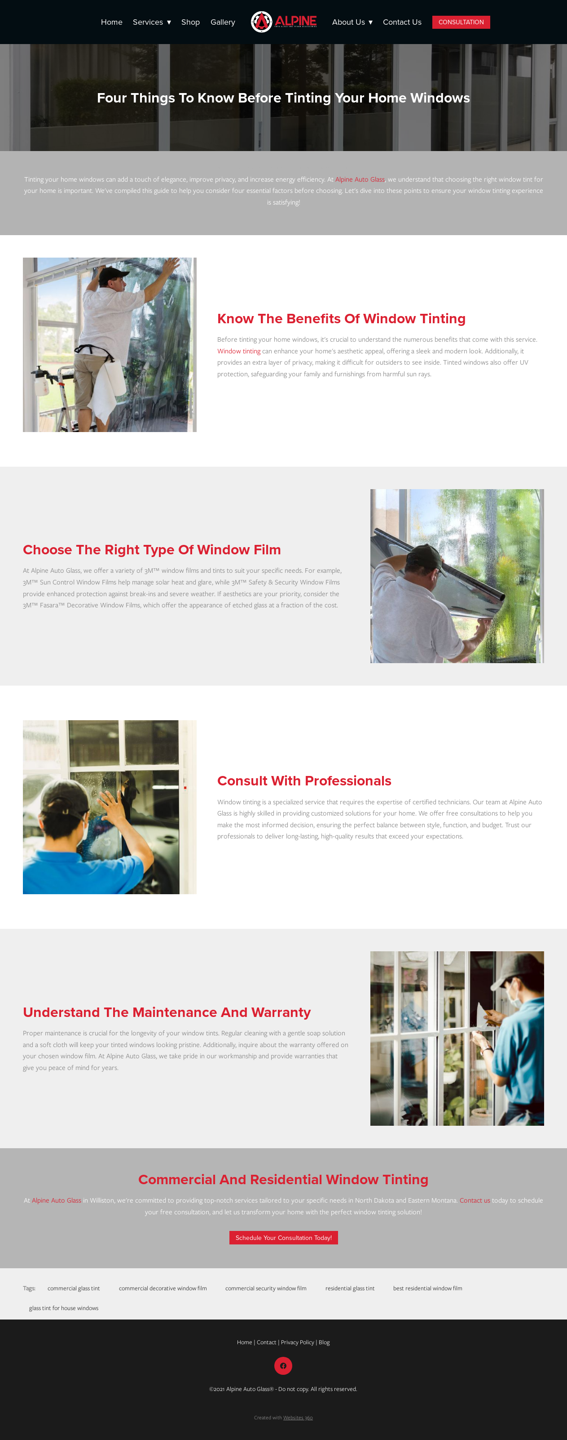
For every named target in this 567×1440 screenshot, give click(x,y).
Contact (267, 1342)
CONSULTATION (461, 22)
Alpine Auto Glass (360, 179)
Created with (283, 1417)
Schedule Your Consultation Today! (284, 1237)
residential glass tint (350, 1288)
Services (152, 21)
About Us (352, 21)
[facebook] (283, 1366)
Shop (190, 21)
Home (112, 21)
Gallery (223, 21)
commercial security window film (266, 1288)
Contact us (475, 1200)
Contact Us (402, 21)
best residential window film (427, 1288)
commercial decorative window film (163, 1288)
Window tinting (238, 351)
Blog (324, 1342)
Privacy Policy (297, 1342)
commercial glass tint (74, 1288)
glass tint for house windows (63, 1308)
